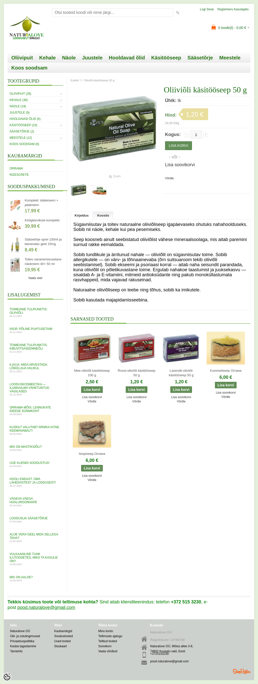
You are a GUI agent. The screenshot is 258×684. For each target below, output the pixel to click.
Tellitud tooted (107, 641)
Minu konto (105, 631)
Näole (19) (18, 106)
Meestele (230, 57)
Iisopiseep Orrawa (92, 454)
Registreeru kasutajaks (233, 9)
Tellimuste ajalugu (110, 636)
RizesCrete (19, 175)
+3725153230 (159, 654)
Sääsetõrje (200, 57)
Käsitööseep (166, 57)
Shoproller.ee (241, 671)
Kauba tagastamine (23, 646)
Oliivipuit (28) (20, 93)
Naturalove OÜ (20, 631)
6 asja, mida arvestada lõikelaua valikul (35, 368)
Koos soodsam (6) (24, 144)
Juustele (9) (19, 112)
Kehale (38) (19, 100)
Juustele (92, 57)
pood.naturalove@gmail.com (169, 661)
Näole (69, 57)
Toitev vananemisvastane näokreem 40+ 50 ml (43, 261)
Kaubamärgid (63, 631)
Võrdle (169, 178)
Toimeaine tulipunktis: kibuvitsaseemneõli (35, 348)
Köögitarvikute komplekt (42, 220)
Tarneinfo (16, 651)
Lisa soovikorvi (180, 164)
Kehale (47, 57)
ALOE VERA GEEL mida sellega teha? (35, 537)
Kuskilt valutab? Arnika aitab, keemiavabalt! (35, 430)
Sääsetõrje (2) (22, 131)
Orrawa (16, 168)
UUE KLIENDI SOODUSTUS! (35, 464)
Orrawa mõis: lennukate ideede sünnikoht (35, 411)
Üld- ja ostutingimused (25, 636)
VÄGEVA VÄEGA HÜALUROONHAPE (35, 502)
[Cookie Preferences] (7, 676)
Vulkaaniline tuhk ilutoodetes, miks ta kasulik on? (35, 559)
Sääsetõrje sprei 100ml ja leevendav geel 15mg (43, 241)
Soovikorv (105, 646)
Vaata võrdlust (107, 651)
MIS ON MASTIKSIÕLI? (35, 448)
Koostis (103, 215)
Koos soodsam (29, 68)
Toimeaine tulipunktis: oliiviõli (35, 312)
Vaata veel (35, 278)
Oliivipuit (22, 57)
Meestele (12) (21, 138)
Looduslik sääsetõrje (35, 520)
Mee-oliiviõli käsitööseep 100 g (92, 373)
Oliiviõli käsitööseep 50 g (99, 80)
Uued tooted (62, 641)
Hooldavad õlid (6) (25, 119)
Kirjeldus (82, 215)
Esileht (75, 80)
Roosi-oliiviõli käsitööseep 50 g (136, 373)
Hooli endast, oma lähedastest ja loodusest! (35, 482)
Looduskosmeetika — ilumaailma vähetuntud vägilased (35, 389)
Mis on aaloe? (35, 578)
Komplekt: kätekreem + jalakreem (41, 202)
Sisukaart (60, 646)
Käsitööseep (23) (23, 125)
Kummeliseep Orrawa (226, 370)
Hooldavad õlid (127, 57)
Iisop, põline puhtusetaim (35, 330)
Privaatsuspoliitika (22, 641)
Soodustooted (63, 636)
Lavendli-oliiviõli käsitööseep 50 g (181, 373)
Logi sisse (207, 9)
